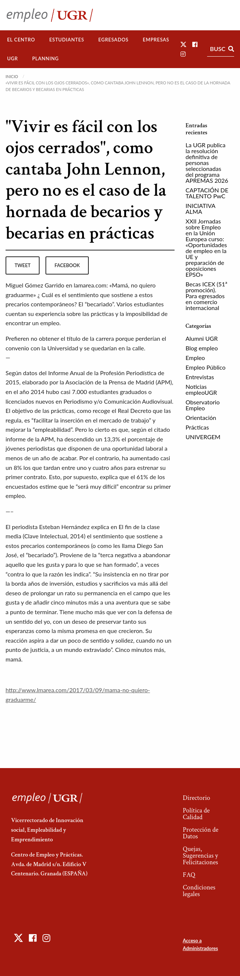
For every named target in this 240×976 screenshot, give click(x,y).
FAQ (189, 875)
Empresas (156, 40)
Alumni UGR (202, 338)
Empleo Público (206, 367)
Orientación (201, 417)
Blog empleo (202, 347)
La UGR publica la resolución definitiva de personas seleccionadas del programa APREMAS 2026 (207, 162)
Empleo (195, 357)
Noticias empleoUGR (201, 389)
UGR (12, 58)
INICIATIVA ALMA (200, 208)
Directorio (196, 798)
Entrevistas (200, 376)
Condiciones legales (199, 890)
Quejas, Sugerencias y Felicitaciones (200, 855)
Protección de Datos (200, 833)
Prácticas (197, 427)
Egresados (113, 40)
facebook (67, 265)
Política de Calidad (196, 813)
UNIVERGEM (203, 436)
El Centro (21, 40)
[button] (183, 44)
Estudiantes (66, 40)
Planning (45, 58)
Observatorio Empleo (203, 404)
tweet (22, 265)
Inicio (12, 76)
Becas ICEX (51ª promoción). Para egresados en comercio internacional (206, 295)
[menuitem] (21, 39)
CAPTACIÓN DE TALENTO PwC (207, 192)
